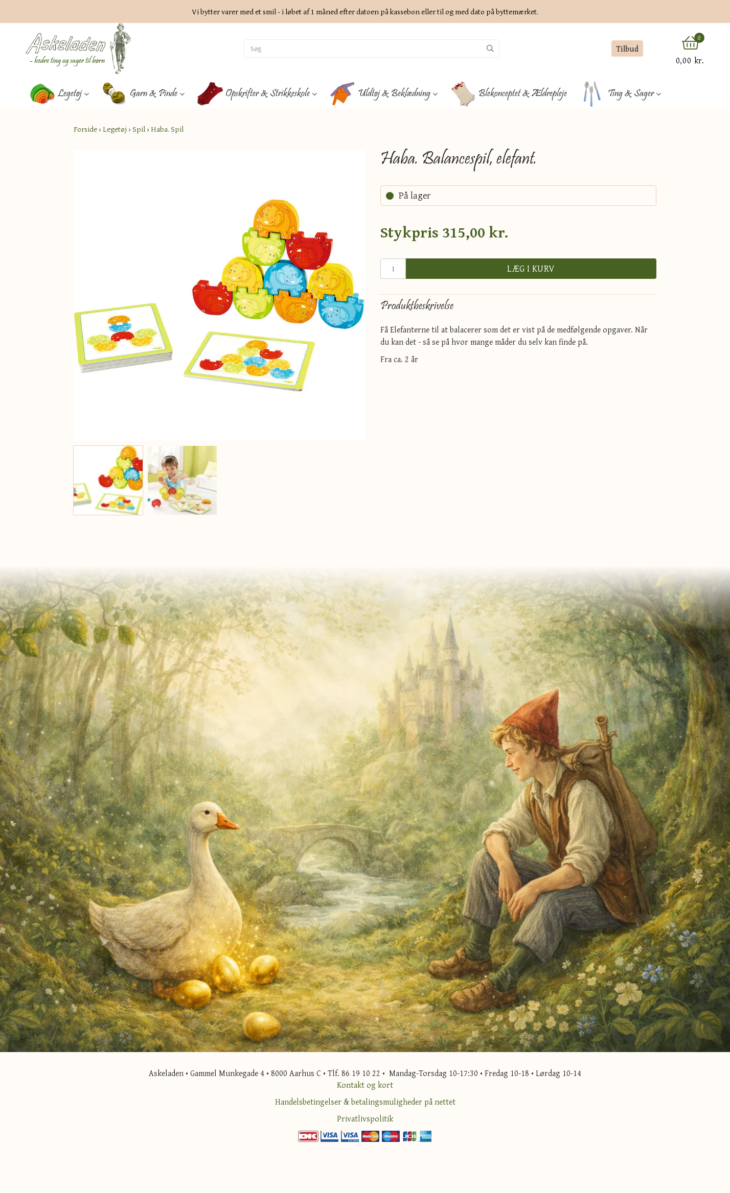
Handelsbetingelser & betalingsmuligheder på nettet (365, 1101)
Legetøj (115, 129)
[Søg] (363, 48)
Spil (138, 129)
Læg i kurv (531, 268)
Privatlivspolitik (365, 1118)
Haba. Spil (167, 129)
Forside (85, 129)
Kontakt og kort (365, 1085)
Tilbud (627, 48)
